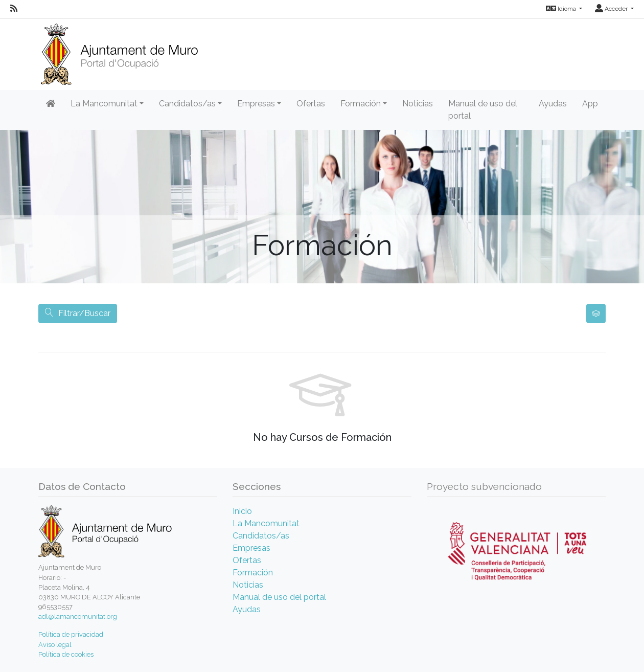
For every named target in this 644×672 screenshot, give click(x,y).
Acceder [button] (612, 8)
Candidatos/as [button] (187, 103)
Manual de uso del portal (482, 110)
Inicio (242, 511)
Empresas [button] (256, 103)
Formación (253, 572)
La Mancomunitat (266, 523)
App (590, 103)
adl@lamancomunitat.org (77, 616)
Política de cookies (66, 654)
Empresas (251, 548)
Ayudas (553, 103)
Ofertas (310, 103)
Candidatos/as (261, 536)
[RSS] (13, 8)
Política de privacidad (70, 634)
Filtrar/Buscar (77, 313)
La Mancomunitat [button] (104, 103)
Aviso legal (55, 644)
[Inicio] (119, 51)
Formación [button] (360, 103)
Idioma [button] (562, 8)
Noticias (417, 103)
